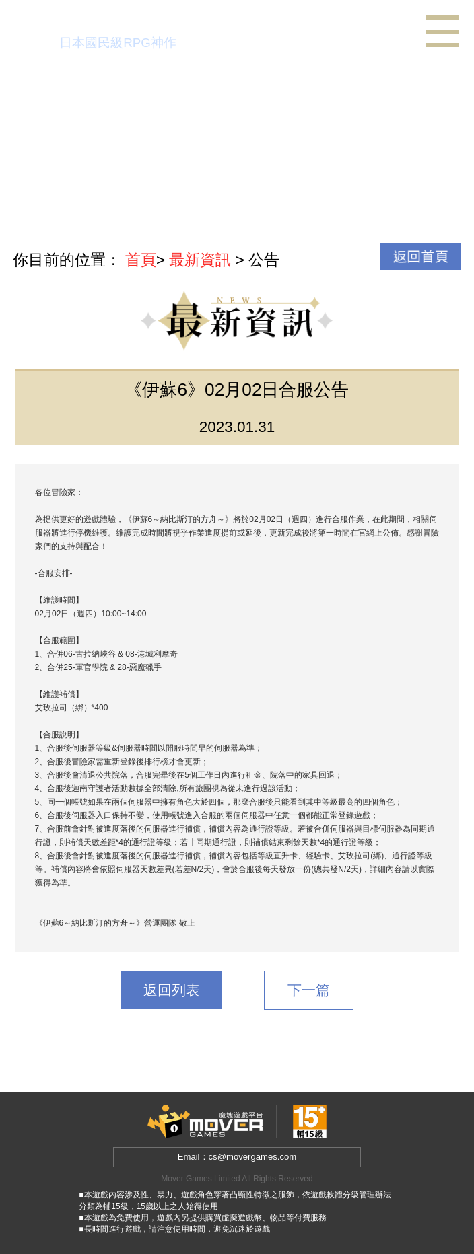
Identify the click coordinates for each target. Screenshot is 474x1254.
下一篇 (308, 990)
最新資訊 (200, 260)
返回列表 (171, 990)
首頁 (140, 260)
